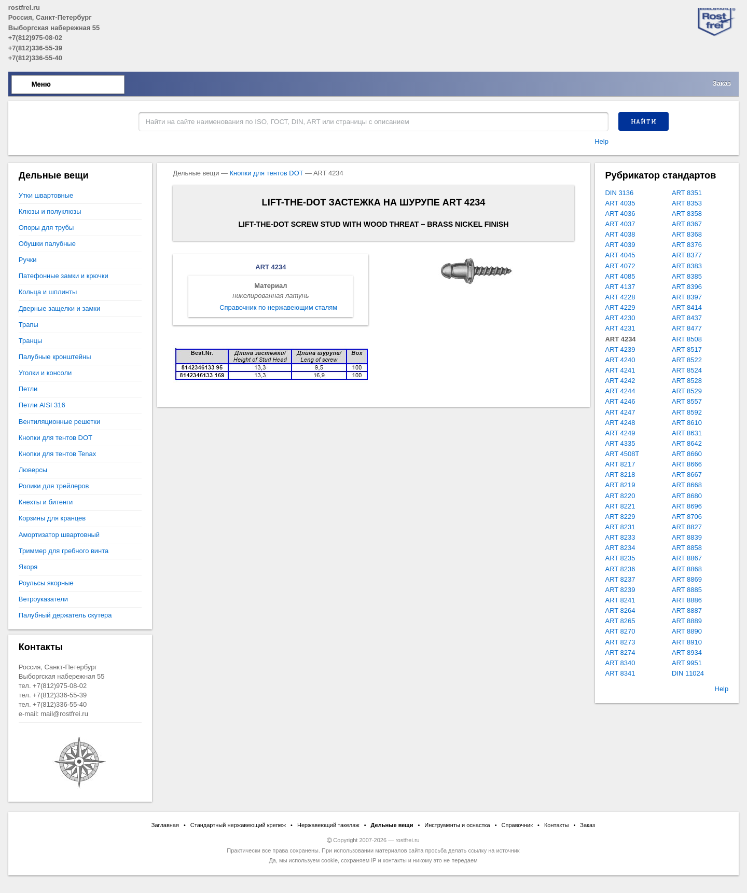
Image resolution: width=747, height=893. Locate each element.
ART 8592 (687, 412)
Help (601, 141)
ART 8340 (620, 663)
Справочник (517, 825)
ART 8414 (687, 307)
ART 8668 (687, 485)
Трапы (28, 324)
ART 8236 (620, 569)
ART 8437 (687, 318)
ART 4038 (620, 234)
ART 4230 (620, 318)
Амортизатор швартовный (59, 535)
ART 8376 (687, 245)
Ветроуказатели (43, 599)
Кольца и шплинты (48, 292)
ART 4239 (620, 349)
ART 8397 (687, 297)
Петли (28, 389)
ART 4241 (620, 370)
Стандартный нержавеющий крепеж (238, 825)
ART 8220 (620, 496)
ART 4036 (620, 213)
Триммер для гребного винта (63, 551)
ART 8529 (687, 391)
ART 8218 (620, 474)
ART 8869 (687, 579)
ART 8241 (620, 600)
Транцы (30, 341)
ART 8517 (687, 349)
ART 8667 (687, 474)
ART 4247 (620, 412)
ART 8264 (620, 610)
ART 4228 (620, 297)
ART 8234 (620, 548)
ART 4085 (620, 276)
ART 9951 (687, 663)
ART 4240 (620, 360)
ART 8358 (687, 213)
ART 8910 (687, 642)
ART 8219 (620, 485)
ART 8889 (687, 621)
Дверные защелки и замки (59, 308)
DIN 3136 (619, 193)
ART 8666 (687, 464)
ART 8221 (620, 506)
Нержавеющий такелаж (328, 825)
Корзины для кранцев (52, 518)
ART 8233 (620, 537)
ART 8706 (687, 516)
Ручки (28, 260)
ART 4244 (620, 391)
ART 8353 (687, 203)
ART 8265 (620, 621)
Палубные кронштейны (55, 357)
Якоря (28, 567)
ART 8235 (620, 558)
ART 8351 (687, 193)
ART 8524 (687, 370)
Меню (41, 84)
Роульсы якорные (46, 583)
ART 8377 (687, 255)
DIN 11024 (688, 673)
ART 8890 (687, 631)
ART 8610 (687, 423)
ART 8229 (620, 516)
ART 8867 (687, 558)
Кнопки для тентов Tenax (57, 454)
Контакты (556, 825)
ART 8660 (687, 454)
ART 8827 (687, 527)
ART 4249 (620, 433)
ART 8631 (687, 433)
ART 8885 (687, 590)
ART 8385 (687, 276)
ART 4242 (620, 380)
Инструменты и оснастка (457, 825)
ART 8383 (687, 266)
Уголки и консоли (45, 373)
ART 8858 (687, 548)
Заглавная (165, 825)
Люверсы (33, 470)
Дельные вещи (392, 825)
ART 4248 (620, 423)
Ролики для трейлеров (54, 486)
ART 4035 (620, 203)
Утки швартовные (46, 195)
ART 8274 (620, 652)
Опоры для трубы (46, 227)
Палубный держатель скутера (65, 615)
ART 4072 (620, 266)
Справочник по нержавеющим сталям (278, 307)
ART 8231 (620, 527)
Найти (644, 121)
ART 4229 (620, 307)
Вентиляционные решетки (59, 421)
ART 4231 (620, 328)
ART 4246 (620, 401)
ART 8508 (687, 339)
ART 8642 (687, 443)
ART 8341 (620, 673)
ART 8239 (620, 590)
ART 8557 (687, 401)
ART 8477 (687, 328)
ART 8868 (687, 569)
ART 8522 (687, 360)
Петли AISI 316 (42, 405)
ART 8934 (687, 652)
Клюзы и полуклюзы (50, 211)
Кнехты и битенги (46, 502)
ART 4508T (622, 454)
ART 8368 (687, 234)
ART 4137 (620, 287)
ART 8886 (687, 600)
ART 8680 (687, 496)
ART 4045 (620, 255)
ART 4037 (620, 224)
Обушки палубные (47, 244)
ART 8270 (620, 631)
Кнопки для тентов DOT (266, 173)
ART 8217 (620, 464)
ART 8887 (687, 610)
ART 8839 (687, 537)
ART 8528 (687, 380)
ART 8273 (620, 642)
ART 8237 (620, 579)
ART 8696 (687, 506)
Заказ (722, 83)
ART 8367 (687, 224)
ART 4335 (620, 443)
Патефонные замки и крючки (63, 276)
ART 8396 (687, 287)
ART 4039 (620, 245)
